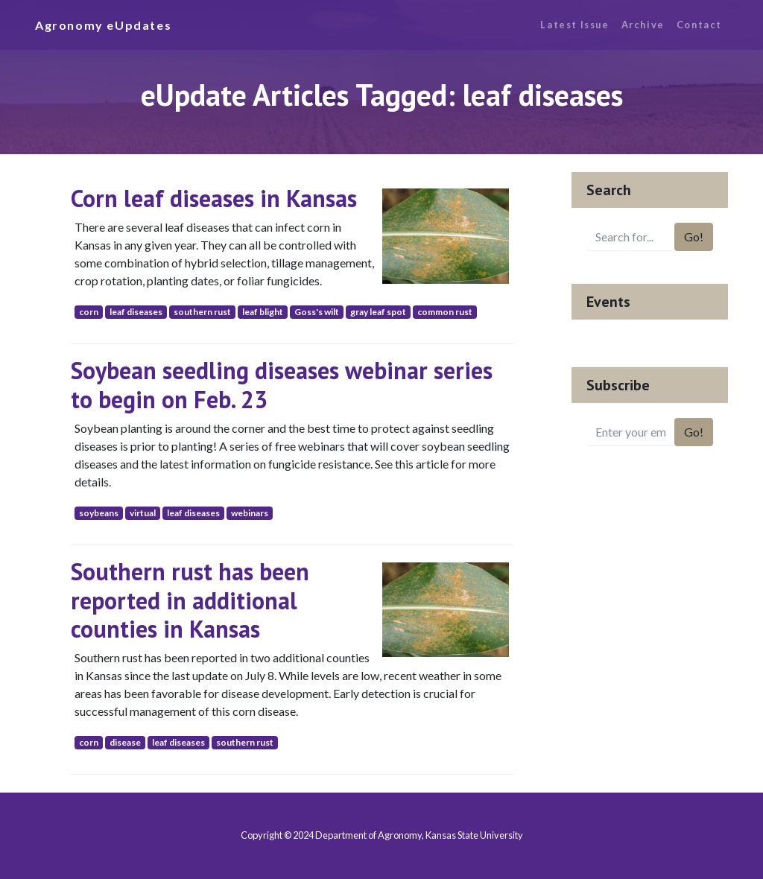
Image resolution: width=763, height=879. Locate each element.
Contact (699, 25)
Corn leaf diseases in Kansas (214, 198)
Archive (643, 25)
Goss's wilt (316, 311)
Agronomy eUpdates (103, 25)
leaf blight (262, 311)
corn (88, 311)
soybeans (98, 512)
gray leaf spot (378, 311)
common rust (444, 311)
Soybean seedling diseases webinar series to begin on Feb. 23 (282, 384)
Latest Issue (574, 25)
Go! (693, 236)
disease (125, 742)
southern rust (202, 311)
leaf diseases (136, 311)
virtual (143, 512)
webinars (249, 512)
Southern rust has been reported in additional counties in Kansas (190, 600)
